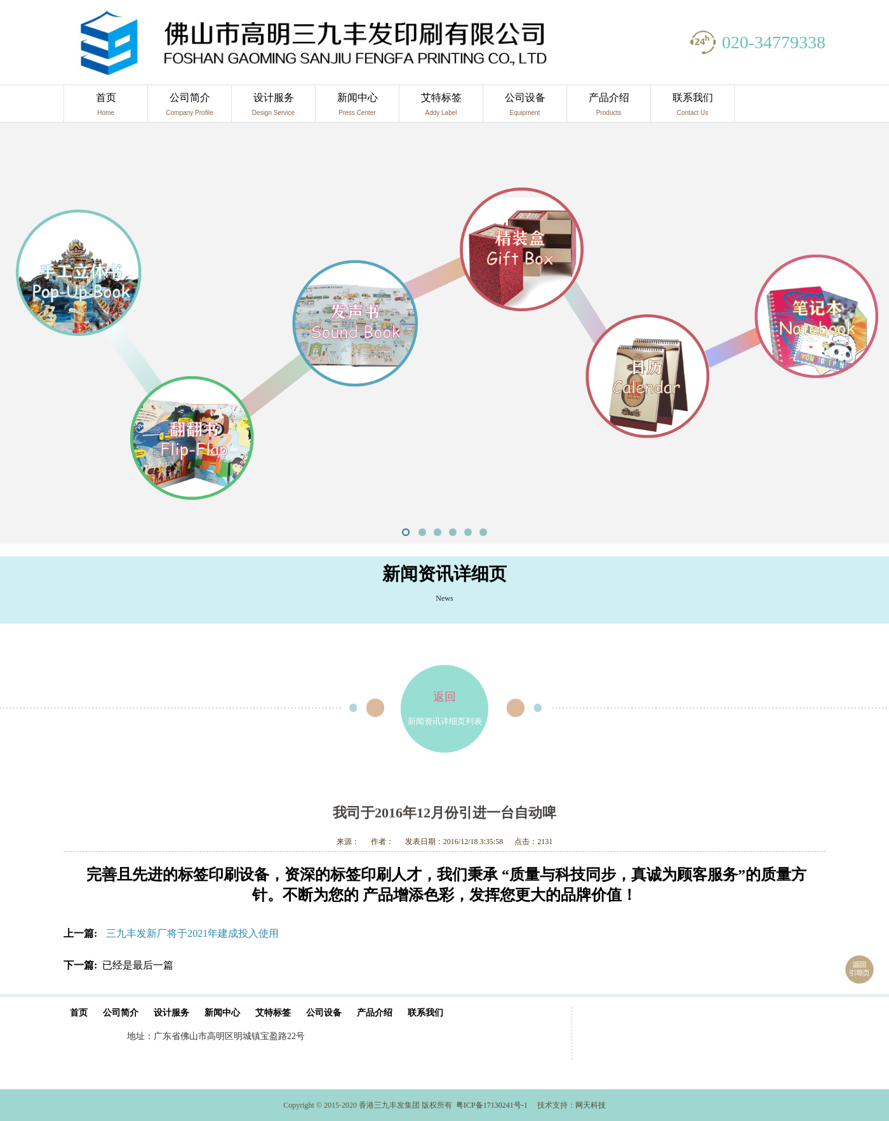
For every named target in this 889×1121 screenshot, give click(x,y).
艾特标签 (441, 107)
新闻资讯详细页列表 (444, 695)
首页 (105, 107)
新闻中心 (357, 107)
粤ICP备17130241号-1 (492, 1105)
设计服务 (273, 107)
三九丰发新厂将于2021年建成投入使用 (192, 933)
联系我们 (692, 107)
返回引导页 (859, 969)
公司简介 (189, 107)
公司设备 (524, 107)
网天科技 (590, 1105)
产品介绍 (608, 107)
